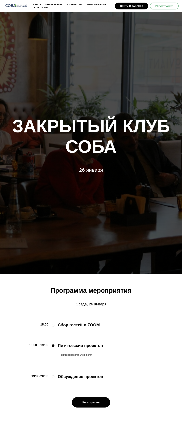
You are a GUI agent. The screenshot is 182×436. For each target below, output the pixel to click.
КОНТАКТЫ (41, 7)
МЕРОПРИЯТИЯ (96, 4)
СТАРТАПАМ (74, 4)
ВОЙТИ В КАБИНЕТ (131, 6)
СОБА (35, 4)
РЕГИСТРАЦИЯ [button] (164, 6)
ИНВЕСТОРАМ (53, 4)
